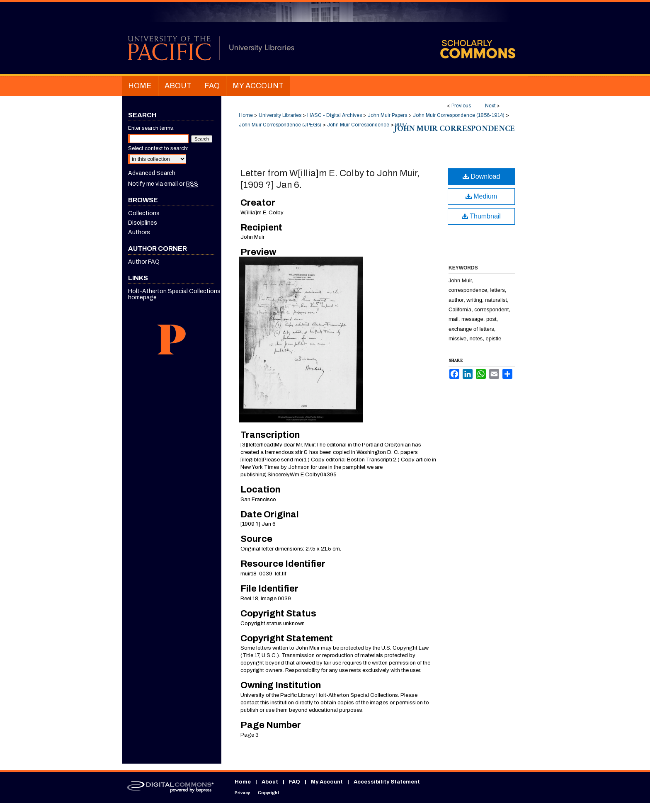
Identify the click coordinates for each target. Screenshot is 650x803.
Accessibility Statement (387, 782)
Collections (144, 213)
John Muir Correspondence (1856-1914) (458, 115)
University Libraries (280, 115)
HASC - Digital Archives (334, 115)
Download (481, 176)
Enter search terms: (151, 128)
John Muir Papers (387, 115)
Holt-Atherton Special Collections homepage (174, 294)
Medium (481, 196)
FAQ (294, 782)
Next (490, 106)
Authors (139, 232)
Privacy (242, 793)
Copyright (268, 793)
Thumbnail (481, 216)
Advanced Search (151, 173)
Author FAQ (144, 262)
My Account (327, 782)
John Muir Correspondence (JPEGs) (280, 125)
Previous (461, 106)
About (270, 782)
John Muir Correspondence (358, 125)
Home (246, 115)
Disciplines (142, 223)
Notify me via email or (163, 184)
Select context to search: (158, 148)
